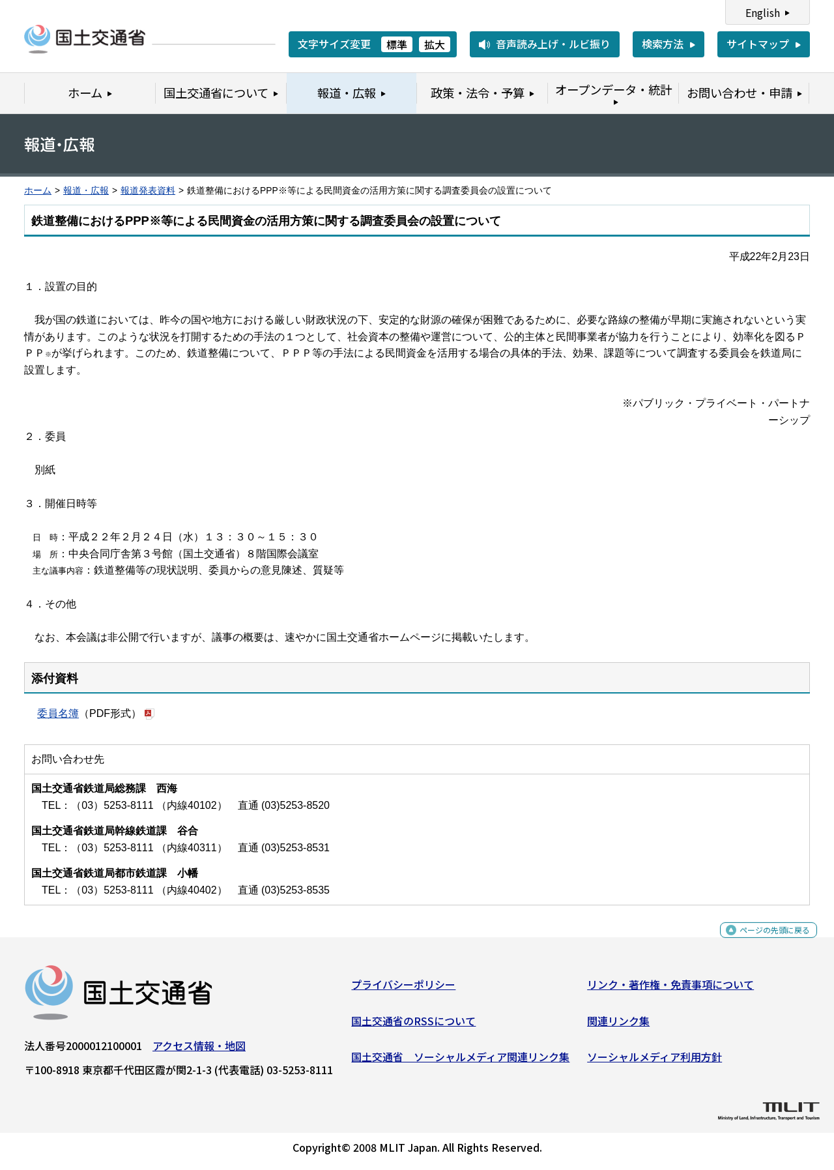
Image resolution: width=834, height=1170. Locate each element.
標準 (396, 44)
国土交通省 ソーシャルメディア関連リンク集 (460, 1062)
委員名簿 (58, 712)
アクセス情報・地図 (199, 1050)
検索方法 (662, 43)
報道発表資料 (148, 191)
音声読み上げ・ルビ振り (553, 43)
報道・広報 (86, 191)
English (762, 12)
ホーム (37, 191)
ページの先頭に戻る (764, 942)
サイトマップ (757, 43)
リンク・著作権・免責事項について (670, 989)
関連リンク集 (618, 1025)
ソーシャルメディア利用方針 (654, 1062)
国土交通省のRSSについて (413, 1025)
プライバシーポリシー (403, 989)
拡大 (434, 44)
